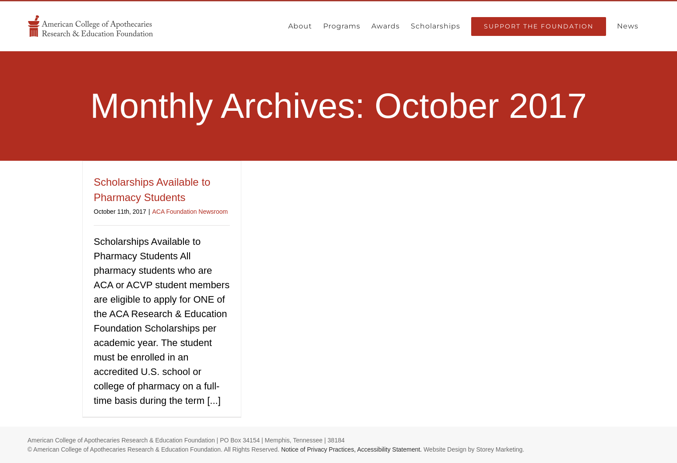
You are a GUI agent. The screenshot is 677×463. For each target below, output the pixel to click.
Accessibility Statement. (389, 449)
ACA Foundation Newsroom (190, 211)
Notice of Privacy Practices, (318, 449)
